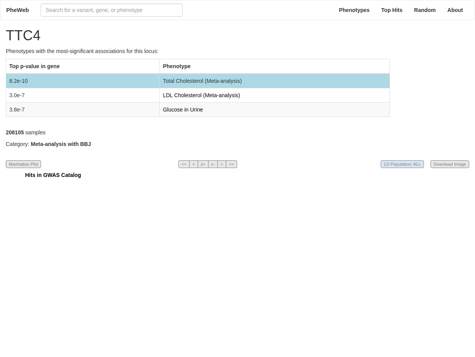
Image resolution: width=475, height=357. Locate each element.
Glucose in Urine (183, 109)
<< (183, 164)
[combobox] (112, 10)
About (455, 10)
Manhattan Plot (23, 164)
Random (425, 10)
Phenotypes (354, 10)
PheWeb (17, 10)
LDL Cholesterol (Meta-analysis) (201, 95)
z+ (203, 164)
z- (213, 164)
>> (231, 164)
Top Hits (392, 10)
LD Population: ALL (402, 164)
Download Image (450, 164)
